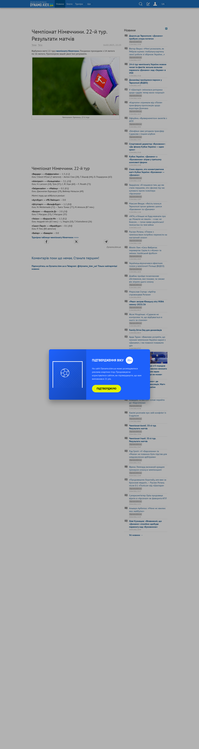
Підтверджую (106, 388)
